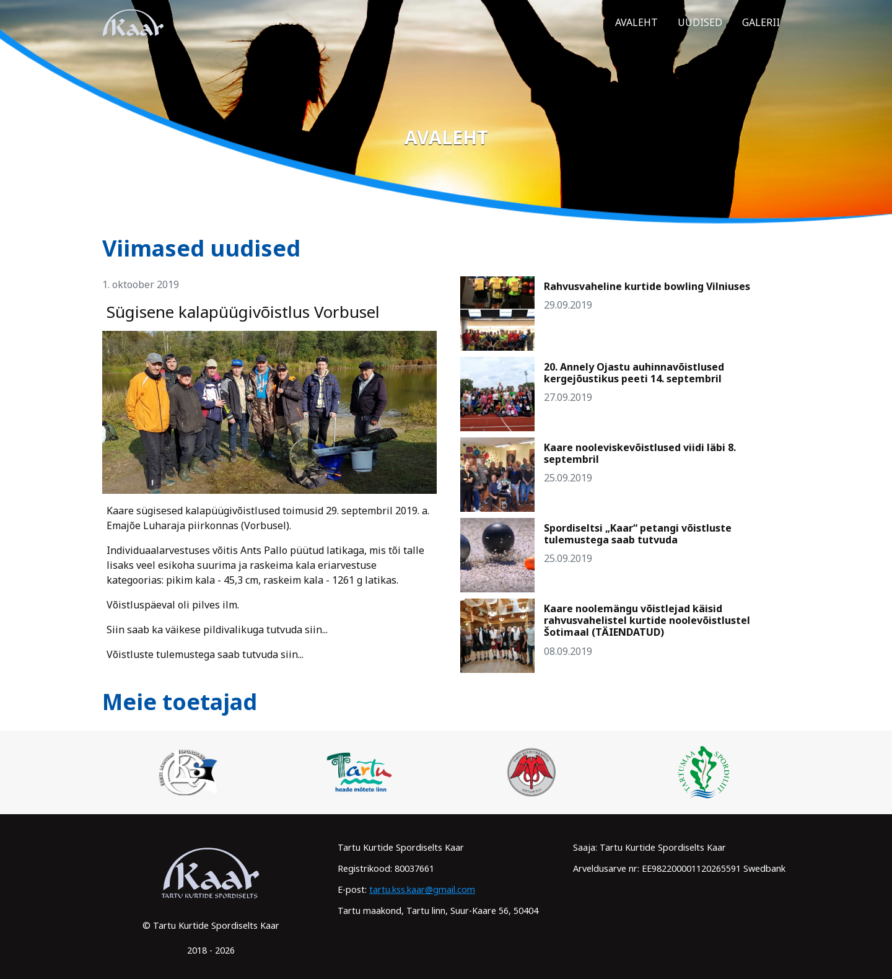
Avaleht (636, 33)
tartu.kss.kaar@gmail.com (422, 889)
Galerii (761, 33)
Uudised (700, 33)
